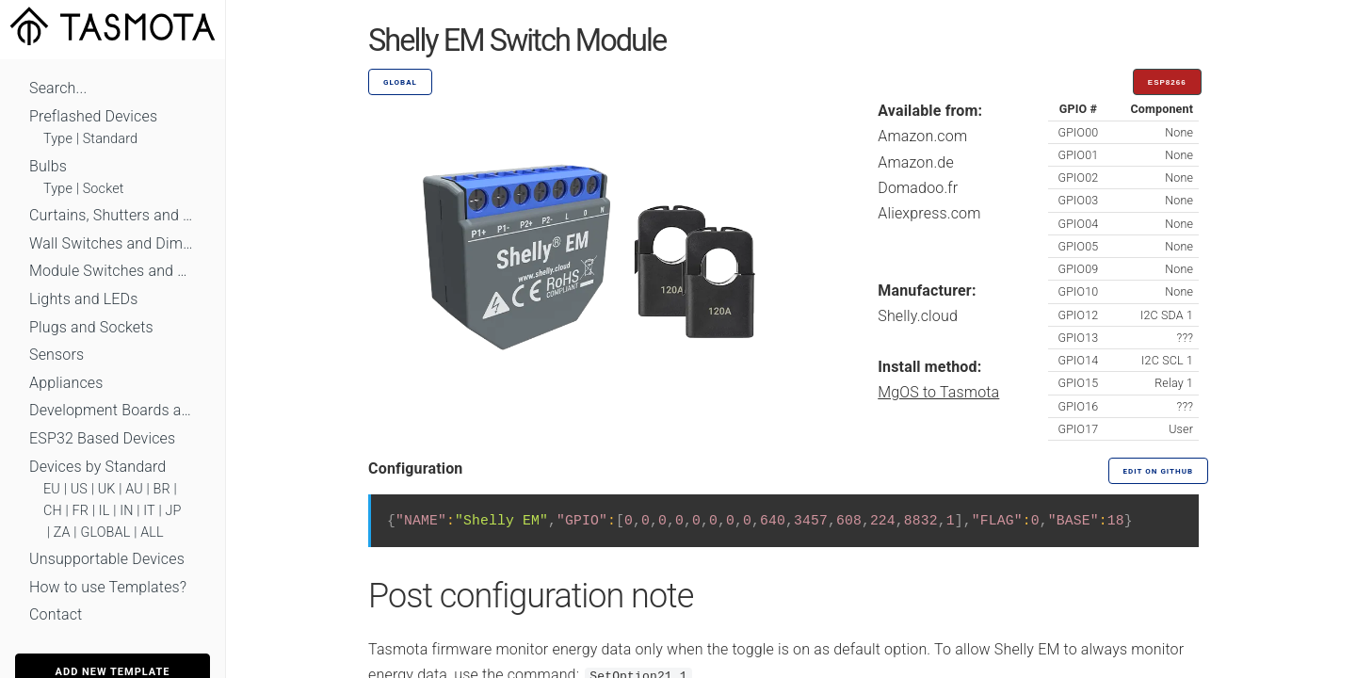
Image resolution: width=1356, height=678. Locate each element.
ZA (62, 533)
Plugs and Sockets (91, 327)
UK (107, 489)
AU (134, 489)
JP (174, 511)
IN (126, 511)
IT (149, 511)
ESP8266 (1167, 82)
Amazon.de (916, 162)
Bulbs (48, 166)
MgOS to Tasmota (938, 392)
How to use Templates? (107, 587)
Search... (58, 88)
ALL (152, 533)
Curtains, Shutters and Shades (112, 215)
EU (51, 489)
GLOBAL (105, 533)
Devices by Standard (97, 467)
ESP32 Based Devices (102, 438)
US (79, 489)
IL (104, 511)
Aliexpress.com (929, 213)
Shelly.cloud (918, 316)
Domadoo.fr (918, 188)
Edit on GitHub (1158, 471)
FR (81, 511)
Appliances (66, 383)
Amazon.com (922, 136)
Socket (103, 189)
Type (58, 139)
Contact (55, 614)
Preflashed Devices (93, 116)
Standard (110, 139)
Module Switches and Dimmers (112, 271)
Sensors (56, 354)
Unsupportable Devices (107, 559)
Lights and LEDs (83, 299)
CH (52, 511)
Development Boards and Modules (112, 410)
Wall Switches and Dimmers (112, 243)
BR (161, 489)
